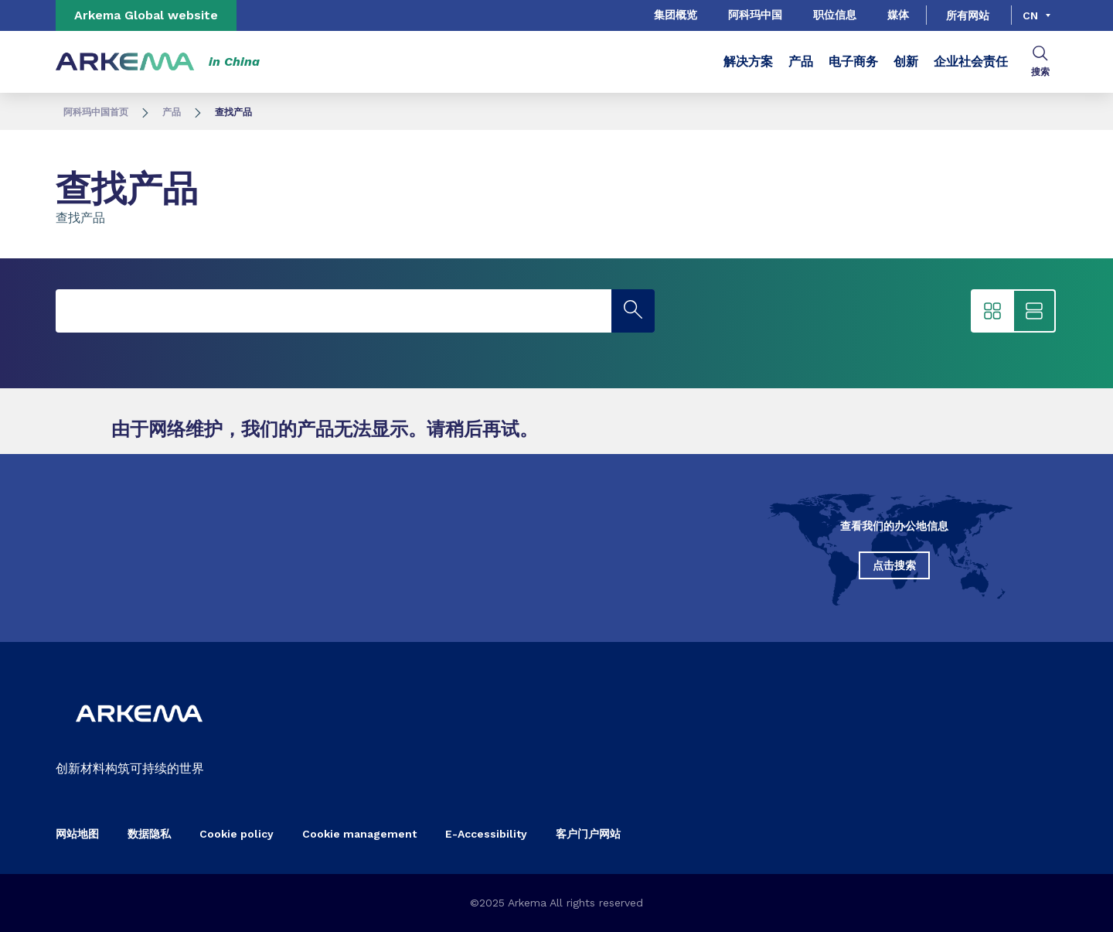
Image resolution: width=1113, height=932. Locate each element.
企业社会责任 (971, 61)
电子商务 (853, 61)
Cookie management (359, 834)
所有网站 (967, 15)
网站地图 (77, 834)
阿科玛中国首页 (95, 112)
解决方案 (748, 61)
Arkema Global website (146, 15)
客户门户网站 (588, 834)
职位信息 (834, 15)
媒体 (898, 15)
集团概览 (675, 15)
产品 (800, 61)
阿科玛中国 (755, 15)
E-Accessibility (486, 834)
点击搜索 (894, 565)
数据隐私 (149, 834)
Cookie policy (236, 834)
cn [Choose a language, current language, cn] (1030, 15)
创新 (905, 61)
